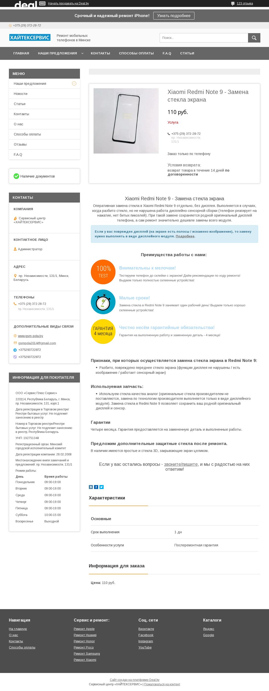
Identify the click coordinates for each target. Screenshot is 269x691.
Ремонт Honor (84, 641)
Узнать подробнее (174, 16)
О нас (18, 124)
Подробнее (185, 236)
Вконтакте (146, 629)
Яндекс (208, 629)
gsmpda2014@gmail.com (37, 343)
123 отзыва (245, 3)
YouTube (145, 647)
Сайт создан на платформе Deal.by (134, 680)
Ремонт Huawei (85, 635)
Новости (20, 94)
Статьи (187, 53)
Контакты (100, 53)
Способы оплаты (136, 53)
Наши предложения (57, 53)
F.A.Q (167, 53)
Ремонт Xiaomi (85, 660)
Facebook (146, 635)
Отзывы (20, 144)
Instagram (145, 641)
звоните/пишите (181, 464)
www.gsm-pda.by (30, 336)
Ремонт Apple (84, 629)
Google (208, 635)
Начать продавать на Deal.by (68, 3)
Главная (21, 53)
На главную (18, 629)
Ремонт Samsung (87, 653)
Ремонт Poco (84, 647)
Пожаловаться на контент (162, 684)
